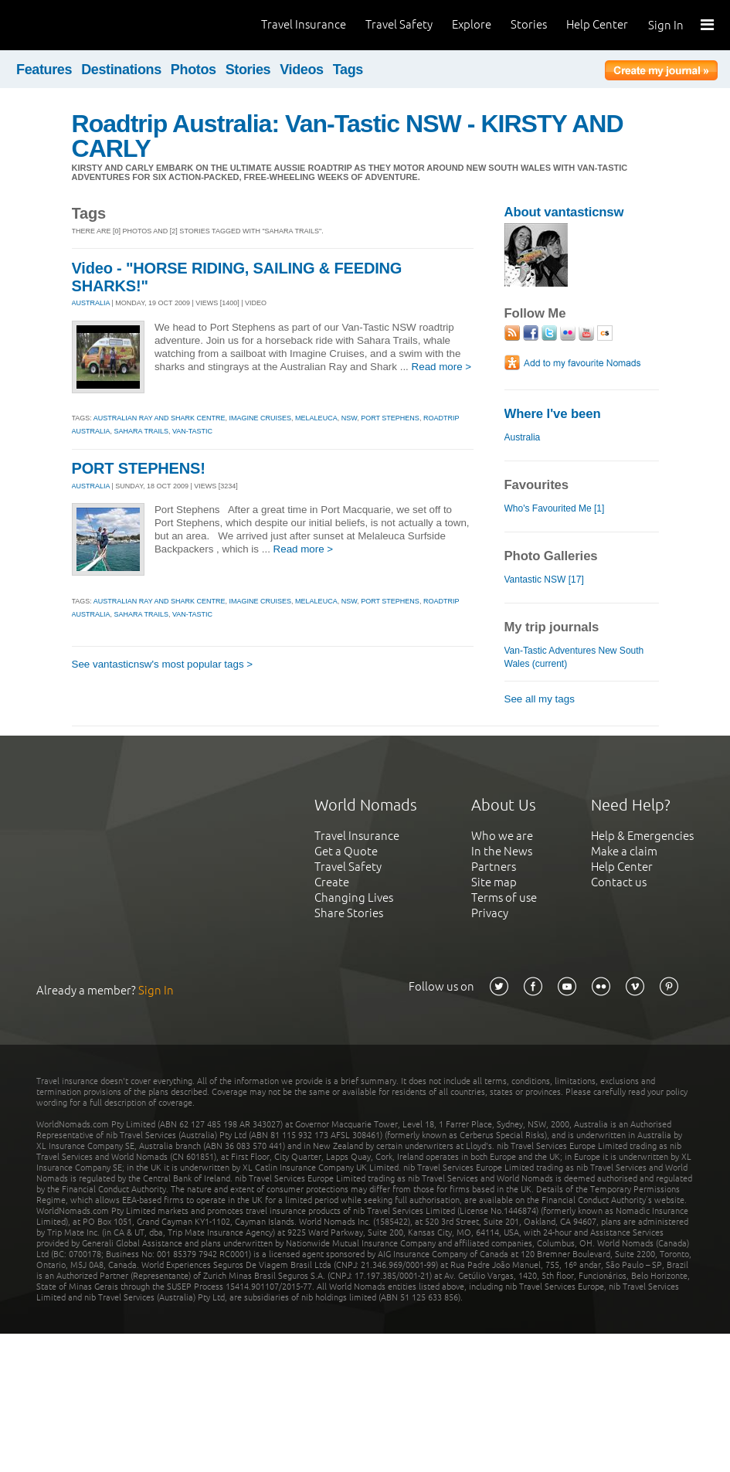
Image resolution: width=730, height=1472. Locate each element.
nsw (349, 418)
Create (331, 882)
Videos (302, 69)
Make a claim (624, 851)
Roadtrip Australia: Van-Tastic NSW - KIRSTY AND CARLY (347, 136)
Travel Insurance (303, 24)
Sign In (666, 25)
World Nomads (81, 25)
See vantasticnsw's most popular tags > (162, 664)
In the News (501, 851)
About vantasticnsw (564, 212)
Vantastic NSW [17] (544, 579)
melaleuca (316, 418)
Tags (348, 69)
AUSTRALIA (91, 303)
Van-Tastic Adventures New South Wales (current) (574, 657)
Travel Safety (399, 24)
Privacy (489, 913)
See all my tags (539, 699)
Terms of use (504, 897)
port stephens (390, 418)
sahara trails (141, 431)
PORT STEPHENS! (138, 468)
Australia (522, 437)
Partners (493, 866)
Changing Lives (353, 897)
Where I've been (552, 413)
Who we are (502, 835)
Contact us (619, 882)
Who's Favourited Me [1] (554, 508)
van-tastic (192, 431)
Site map (494, 882)
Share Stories (348, 913)
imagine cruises (260, 418)
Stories (529, 24)
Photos (193, 69)
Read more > (442, 366)
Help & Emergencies (642, 835)
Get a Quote (346, 851)
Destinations (121, 69)
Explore (471, 24)
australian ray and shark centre (159, 418)
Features (44, 69)
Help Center (597, 24)
